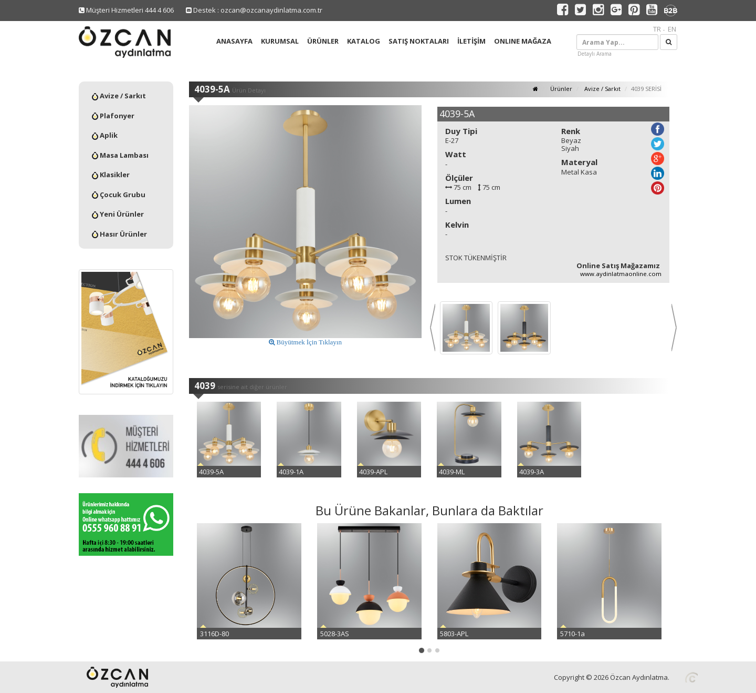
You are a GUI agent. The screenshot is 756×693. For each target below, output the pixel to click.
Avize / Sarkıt (119, 95)
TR (657, 29)
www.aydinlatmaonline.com (621, 274)
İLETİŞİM (471, 41)
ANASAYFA (234, 41)
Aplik (105, 135)
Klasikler (111, 174)
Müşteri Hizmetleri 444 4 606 (126, 10)
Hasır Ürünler (119, 234)
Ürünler (560, 89)
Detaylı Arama (595, 53)
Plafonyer (113, 115)
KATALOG (363, 41)
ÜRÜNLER (323, 41)
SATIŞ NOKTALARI (418, 41)
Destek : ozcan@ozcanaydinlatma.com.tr (254, 10)
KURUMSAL (280, 41)
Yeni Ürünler (118, 214)
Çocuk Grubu (118, 194)
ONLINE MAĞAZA (522, 41)
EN (672, 29)
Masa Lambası (120, 155)
